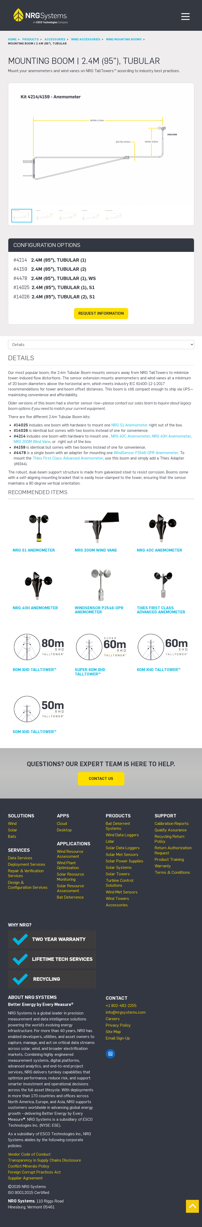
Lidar (110, 841)
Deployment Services (26, 864)
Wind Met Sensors (122, 892)
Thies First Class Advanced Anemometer (68, 458)
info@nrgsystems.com (126, 1012)
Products (30, 39)
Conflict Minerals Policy (28, 1166)
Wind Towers (117, 898)
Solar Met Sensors (122, 854)
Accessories (54, 39)
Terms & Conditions (172, 872)
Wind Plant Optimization (68, 865)
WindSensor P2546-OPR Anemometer (146, 452)
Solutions (21, 816)
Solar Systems (119, 867)
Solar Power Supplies (124, 861)
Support (165, 816)
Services (19, 850)
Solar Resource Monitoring (70, 877)
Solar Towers (118, 873)
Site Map (113, 1031)
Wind (12, 823)
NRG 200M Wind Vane (32, 441)
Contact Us (101, 778)
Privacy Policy (118, 1025)
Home (12, 39)
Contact (117, 998)
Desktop (64, 829)
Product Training (169, 859)
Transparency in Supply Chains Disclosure (44, 1160)
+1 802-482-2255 (121, 1005)
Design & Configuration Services (28, 885)
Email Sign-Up (118, 1038)
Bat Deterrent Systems (118, 826)
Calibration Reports (172, 823)
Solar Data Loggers (123, 847)
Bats (12, 836)
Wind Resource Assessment (70, 854)
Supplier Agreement (25, 1178)
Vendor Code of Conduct (29, 1154)
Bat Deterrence (70, 897)
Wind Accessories (85, 39)
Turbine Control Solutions (119, 883)
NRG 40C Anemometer (130, 436)
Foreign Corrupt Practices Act (34, 1172)
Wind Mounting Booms (124, 39)
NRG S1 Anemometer (129, 425)
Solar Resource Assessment (70, 888)
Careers (113, 1018)
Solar (12, 829)
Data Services (20, 857)
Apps (63, 816)
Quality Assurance (171, 829)
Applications (73, 844)
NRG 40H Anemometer (171, 436)
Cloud (62, 823)
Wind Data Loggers (122, 834)
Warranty (163, 865)
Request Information (101, 313)
